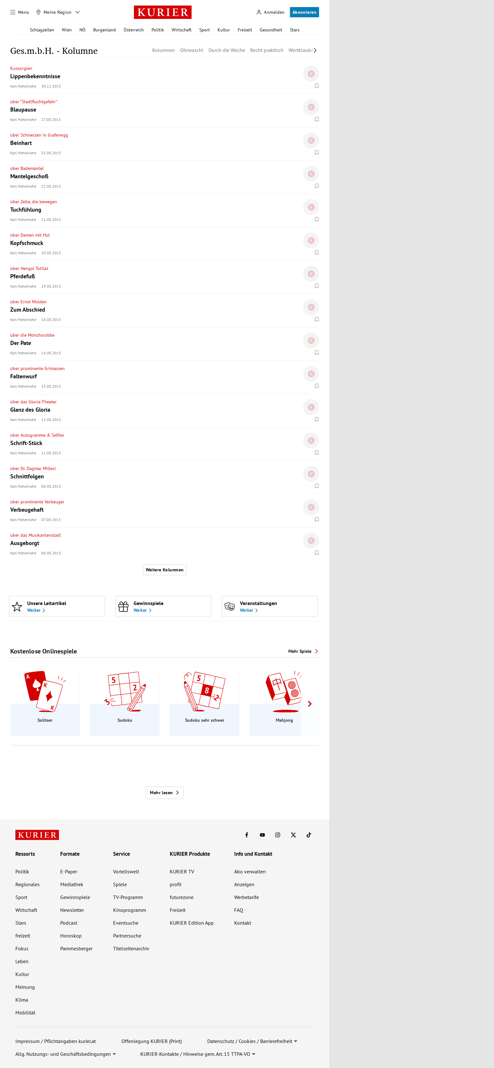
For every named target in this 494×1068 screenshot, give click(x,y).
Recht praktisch (267, 50)
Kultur (224, 30)
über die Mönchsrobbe (32, 335)
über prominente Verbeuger (37, 501)
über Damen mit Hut (30, 235)
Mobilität (25, 1012)
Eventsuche (125, 923)
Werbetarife (246, 897)
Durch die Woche (227, 50)
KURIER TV (182, 871)
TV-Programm (128, 897)
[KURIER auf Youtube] (262, 835)
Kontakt (242, 923)
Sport (204, 30)
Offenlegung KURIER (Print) (151, 1041)
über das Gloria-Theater (33, 401)
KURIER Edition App (192, 923)
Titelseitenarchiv (131, 948)
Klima (21, 1000)
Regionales (27, 884)
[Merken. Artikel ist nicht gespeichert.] (317, 86)
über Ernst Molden (28, 301)
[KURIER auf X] (293, 835)
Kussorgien (21, 68)
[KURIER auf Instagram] (278, 835)
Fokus (22, 948)
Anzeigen (244, 884)
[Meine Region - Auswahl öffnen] (77, 12)
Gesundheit (271, 30)
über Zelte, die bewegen (33, 201)
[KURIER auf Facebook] (247, 835)
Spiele (120, 884)
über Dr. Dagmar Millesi (33, 468)
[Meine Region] (53, 12)
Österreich (134, 30)
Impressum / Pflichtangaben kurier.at (55, 1041)
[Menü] (19, 12)
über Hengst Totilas (29, 268)
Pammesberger (76, 948)
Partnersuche (127, 935)
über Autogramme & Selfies (37, 435)
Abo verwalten (250, 871)
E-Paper (68, 871)
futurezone (181, 897)
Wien (67, 30)
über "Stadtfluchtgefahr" (33, 101)
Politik (158, 30)
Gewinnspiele (75, 897)
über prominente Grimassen (37, 368)
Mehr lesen (164, 792)
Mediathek (71, 884)
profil (176, 884)
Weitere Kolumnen (165, 570)
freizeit (22, 935)
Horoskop (71, 935)
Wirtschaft (182, 30)
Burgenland (104, 30)
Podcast (68, 923)
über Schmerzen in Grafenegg (39, 135)
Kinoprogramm (129, 910)
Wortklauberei (304, 50)
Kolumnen (163, 50)
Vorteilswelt (126, 871)
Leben (22, 961)
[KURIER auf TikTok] (309, 835)
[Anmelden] (270, 12)
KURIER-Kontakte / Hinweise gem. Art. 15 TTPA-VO (195, 1054)
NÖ (82, 30)
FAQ (238, 910)
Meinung (25, 987)
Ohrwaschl (191, 50)
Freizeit (245, 30)
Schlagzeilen (42, 30)
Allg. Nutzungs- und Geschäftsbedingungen (63, 1054)
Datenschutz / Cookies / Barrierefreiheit (249, 1041)
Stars (295, 30)
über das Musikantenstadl (35, 535)
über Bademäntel (27, 168)
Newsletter (72, 910)
